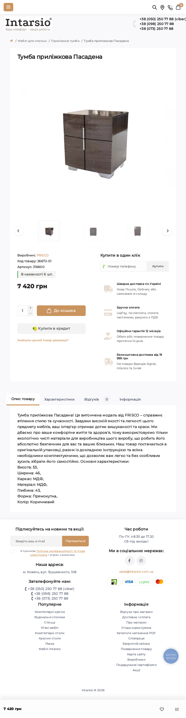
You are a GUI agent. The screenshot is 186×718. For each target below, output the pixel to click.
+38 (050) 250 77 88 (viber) (51, 589)
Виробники (136, 659)
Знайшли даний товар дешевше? (43, 340)
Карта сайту (136, 654)
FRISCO (43, 255)
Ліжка (49, 643)
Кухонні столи (50, 638)
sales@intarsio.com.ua (136, 571)
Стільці (49, 622)
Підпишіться (75, 541)
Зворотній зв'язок (136, 643)
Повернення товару (136, 649)
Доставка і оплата (136, 617)
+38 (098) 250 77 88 (51, 593)
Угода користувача (136, 628)
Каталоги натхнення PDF (136, 633)
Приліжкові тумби (65, 41)
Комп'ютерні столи (49, 633)
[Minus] (30, 313)
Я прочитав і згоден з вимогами (51, 553)
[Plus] (30, 308)
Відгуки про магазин (136, 612)
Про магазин (136, 622)
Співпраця (136, 638)
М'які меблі (49, 628)
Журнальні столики (49, 617)
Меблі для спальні (32, 41)
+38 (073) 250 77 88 (51, 598)
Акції (136, 670)
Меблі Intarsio (50, 649)
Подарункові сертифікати (136, 665)
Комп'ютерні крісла (50, 612)
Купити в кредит (51, 328)
